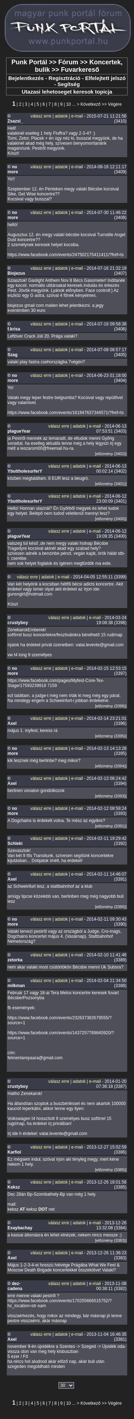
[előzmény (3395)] (110, 736)
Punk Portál (29, 62)
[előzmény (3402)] (110, 454)
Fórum (68, 62)
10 (68, 104)
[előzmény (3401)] (110, 484)
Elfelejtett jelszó (105, 78)
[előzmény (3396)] (110, 706)
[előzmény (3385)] (110, 1169)
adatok (61, 116)
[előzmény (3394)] (110, 766)
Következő (90, 104)
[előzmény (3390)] (110, 907)
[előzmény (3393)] (110, 796)
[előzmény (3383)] (110, 1240)
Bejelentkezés (26, 78)
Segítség (69, 84)
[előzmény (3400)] (110, 519)
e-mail (77, 116)
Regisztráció (64, 78)
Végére (115, 104)
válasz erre (40, 116)
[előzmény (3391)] (110, 826)
